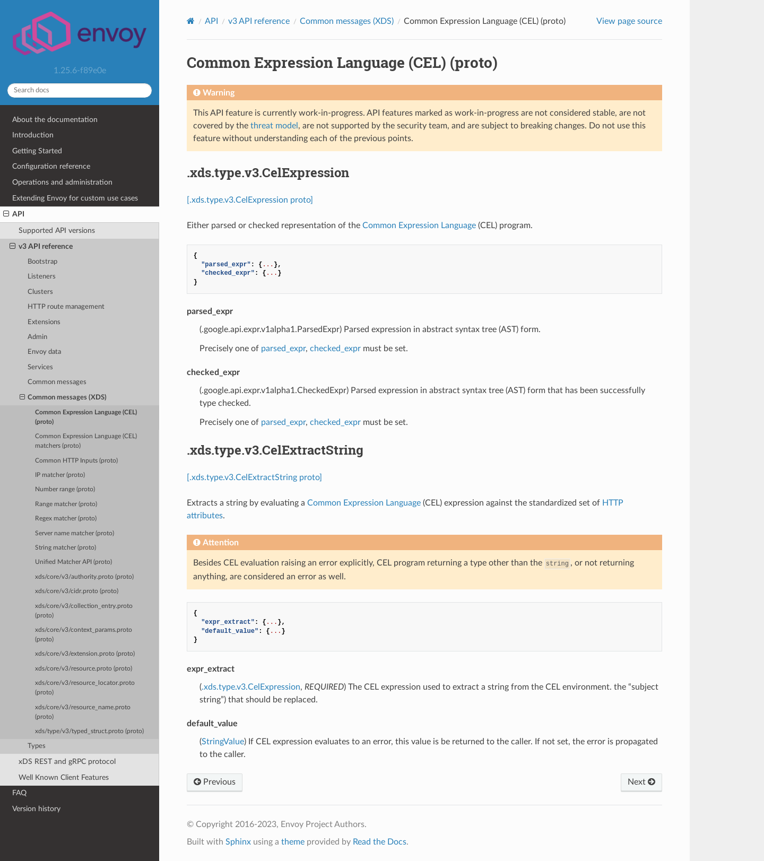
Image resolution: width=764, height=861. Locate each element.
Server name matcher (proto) (74, 533)
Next (641, 782)
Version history (36, 809)
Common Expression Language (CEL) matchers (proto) (86, 441)
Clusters (40, 292)
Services (40, 367)
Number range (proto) (65, 489)
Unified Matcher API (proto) (73, 562)
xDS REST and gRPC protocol (67, 762)
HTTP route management (66, 306)
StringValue (223, 741)
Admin (37, 337)
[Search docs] (79, 90)
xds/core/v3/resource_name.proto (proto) (83, 712)
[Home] (191, 20)
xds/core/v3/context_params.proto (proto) (83, 634)
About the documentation (55, 120)
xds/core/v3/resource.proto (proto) (83, 669)
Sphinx (238, 842)
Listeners (42, 276)
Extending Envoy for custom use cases (75, 198)
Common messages (57, 382)
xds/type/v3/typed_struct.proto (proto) (89, 731)
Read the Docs (379, 842)
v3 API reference (41, 246)
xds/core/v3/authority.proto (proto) (84, 577)
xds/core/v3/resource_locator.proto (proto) (85, 687)
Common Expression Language (419, 225)
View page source (629, 21)
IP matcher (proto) (60, 475)
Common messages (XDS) (63, 398)
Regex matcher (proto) (66, 518)
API (13, 214)
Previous (215, 782)
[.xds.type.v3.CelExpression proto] (250, 200)
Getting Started (37, 151)
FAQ (19, 793)
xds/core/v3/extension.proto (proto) (85, 654)
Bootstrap (42, 261)
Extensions (44, 322)
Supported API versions (57, 230)
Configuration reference (51, 166)
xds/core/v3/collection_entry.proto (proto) (84, 611)
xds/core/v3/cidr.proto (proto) (76, 591)
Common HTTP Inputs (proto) (76, 461)
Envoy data (44, 352)
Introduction (33, 135)
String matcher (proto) (65, 548)
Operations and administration (62, 182)
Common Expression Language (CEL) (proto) (86, 417)
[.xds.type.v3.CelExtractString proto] (254, 477)
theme (293, 842)
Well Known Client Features (64, 777)
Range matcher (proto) (66, 504)
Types (37, 746)
